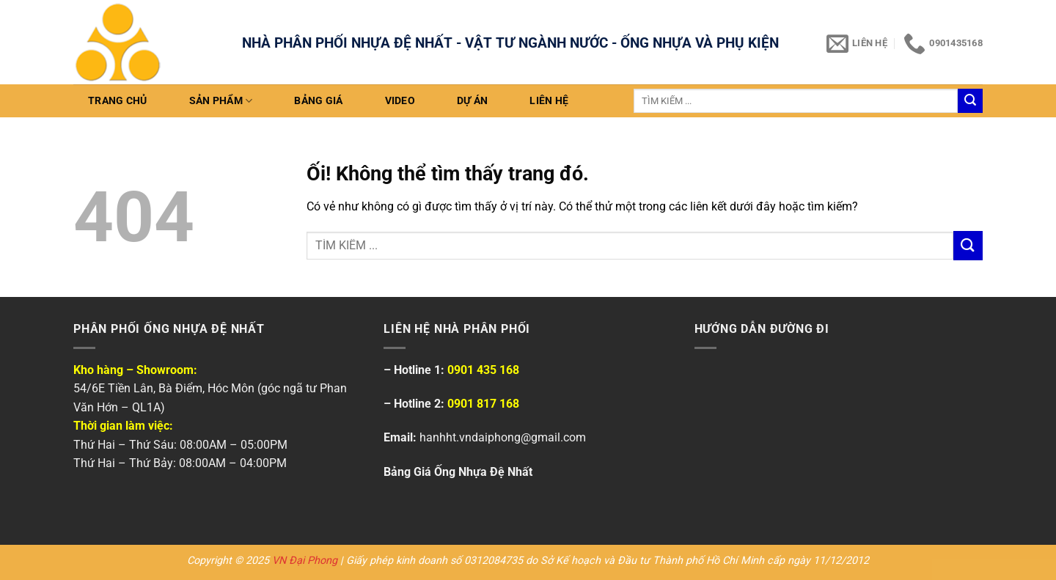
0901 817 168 (483, 404)
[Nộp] (970, 101)
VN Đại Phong (304, 560)
